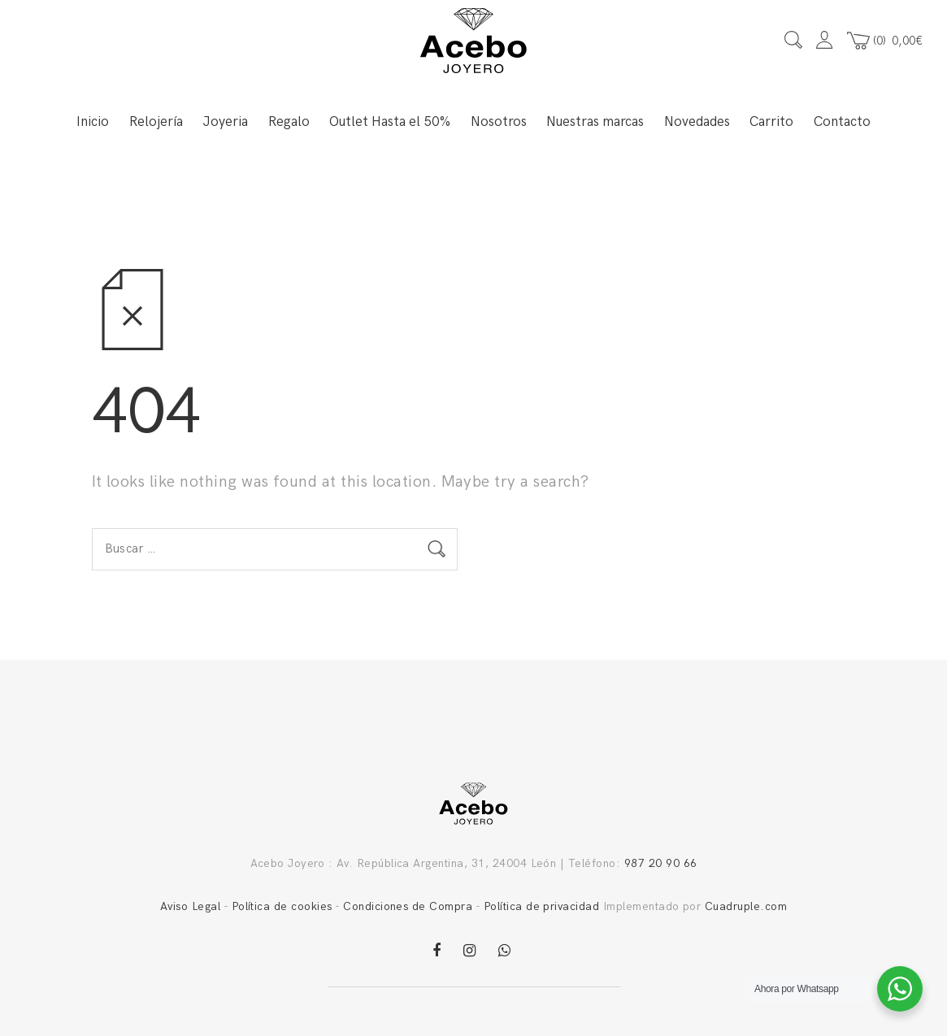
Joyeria (225, 122)
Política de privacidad (542, 906)
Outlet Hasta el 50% (389, 122)
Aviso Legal (190, 906)
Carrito (771, 122)
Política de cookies (282, 906)
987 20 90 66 (660, 863)
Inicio (92, 122)
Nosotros (499, 122)
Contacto (842, 122)
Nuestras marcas (595, 122)
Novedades (697, 122)
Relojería (156, 122)
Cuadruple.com (746, 906)
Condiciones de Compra (407, 906)
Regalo (289, 122)
